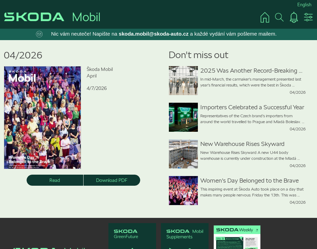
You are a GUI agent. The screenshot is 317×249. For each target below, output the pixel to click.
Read (54, 180)
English (304, 4)
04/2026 (23, 55)
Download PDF (111, 180)
